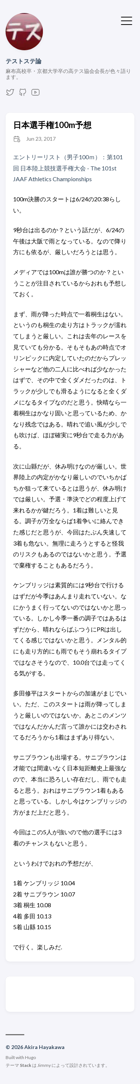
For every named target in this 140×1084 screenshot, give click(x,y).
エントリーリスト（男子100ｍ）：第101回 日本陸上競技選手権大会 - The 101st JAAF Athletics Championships (68, 167)
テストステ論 (23, 60)
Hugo (30, 1057)
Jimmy (44, 1065)
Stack (25, 1065)
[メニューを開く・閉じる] (126, 20)
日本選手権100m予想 (52, 125)
